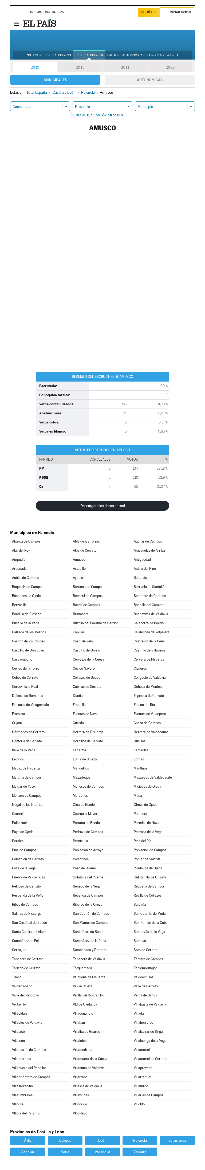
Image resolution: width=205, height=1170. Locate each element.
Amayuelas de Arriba (149, 550)
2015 (80, 67)
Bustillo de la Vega (25, 623)
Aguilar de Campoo (148, 541)
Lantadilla (141, 750)
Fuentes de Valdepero (150, 714)
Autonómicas (150, 80)
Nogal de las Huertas (27, 805)
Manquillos (81, 768)
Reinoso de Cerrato (26, 886)
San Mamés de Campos (90, 923)
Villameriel (142, 1050)
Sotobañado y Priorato (90, 950)
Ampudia (18, 559)
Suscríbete (148, 12)
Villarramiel (142, 1077)
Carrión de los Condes (28, 641)
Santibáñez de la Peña (89, 941)
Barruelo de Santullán (150, 587)
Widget (172, 55)
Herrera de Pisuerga (88, 732)
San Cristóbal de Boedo (29, 923)
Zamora (140, 1152)
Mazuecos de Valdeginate (153, 777)
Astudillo (79, 569)
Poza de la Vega (24, 868)
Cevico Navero (84, 668)
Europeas (155, 55)
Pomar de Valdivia (147, 859)
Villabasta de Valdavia (150, 1004)
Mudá (138, 796)
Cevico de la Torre (25, 668)
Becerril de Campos (87, 596)
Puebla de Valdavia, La (29, 877)
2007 (170, 67)
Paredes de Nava (146, 823)
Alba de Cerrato (84, 550)
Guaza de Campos (147, 723)
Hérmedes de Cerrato (28, 732)
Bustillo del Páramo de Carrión (96, 623)
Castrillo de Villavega (149, 650)
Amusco (79, 559)
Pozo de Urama (84, 868)
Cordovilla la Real (25, 687)
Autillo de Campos (25, 578)
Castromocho (22, 659)
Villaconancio (83, 1013)
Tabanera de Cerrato (27, 959)
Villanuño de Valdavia (89, 1068)
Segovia (27, 1152)
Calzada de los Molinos (29, 632)
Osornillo (18, 814)
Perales (17, 841)
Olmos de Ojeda (145, 805)
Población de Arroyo (88, 850)
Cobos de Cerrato (25, 678)
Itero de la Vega (23, 750)
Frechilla (79, 705)
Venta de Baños (145, 995)
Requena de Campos (149, 886)
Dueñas (78, 696)
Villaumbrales (22, 1095)
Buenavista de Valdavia (151, 614)
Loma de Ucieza (85, 759)
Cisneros (140, 668)
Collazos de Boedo (86, 678)
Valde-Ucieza (83, 986)
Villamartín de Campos (29, 1050)
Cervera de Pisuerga (149, 659)
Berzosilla (19, 605)
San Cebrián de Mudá (150, 914)
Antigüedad (142, 559)
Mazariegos (81, 777)
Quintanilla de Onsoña (150, 877)
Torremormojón (145, 968)
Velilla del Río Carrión (89, 995)
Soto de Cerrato (145, 950)
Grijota (17, 723)
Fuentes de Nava (85, 714)
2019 (35, 67)
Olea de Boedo (84, 805)
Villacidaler (20, 1013)
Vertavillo (19, 1004)
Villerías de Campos (148, 1095)
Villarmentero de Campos (31, 1077)
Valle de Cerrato (146, 986)
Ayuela (78, 578)
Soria (65, 1152)
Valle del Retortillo (25, 995)
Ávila (27, 1140)
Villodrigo (80, 1104)
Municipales (55, 80)
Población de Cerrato (28, 859)
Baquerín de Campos (27, 587)
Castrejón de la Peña (149, 641)
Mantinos (140, 768)
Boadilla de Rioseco (26, 614)
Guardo (78, 723)
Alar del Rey (21, 550)
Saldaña (140, 904)
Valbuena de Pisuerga (89, 977)
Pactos (113, 55)
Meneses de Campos (88, 786)
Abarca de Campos (26, 541)
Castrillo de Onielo (86, 650)
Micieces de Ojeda (147, 786)
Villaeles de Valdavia (27, 1022)
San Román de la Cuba (151, 923)
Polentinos (81, 859)
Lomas (139, 759)
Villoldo (139, 1104)
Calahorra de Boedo (149, 623)
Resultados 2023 (57, 55)
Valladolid (102, 1152)
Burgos (65, 1140)
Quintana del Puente (88, 877)
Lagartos (79, 750)
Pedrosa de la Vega (148, 832)
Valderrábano (22, 986)
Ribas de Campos (25, 904)
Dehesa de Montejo (148, 687)
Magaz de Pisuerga (26, 768)
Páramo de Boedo (86, 823)
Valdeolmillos (143, 977)
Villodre (17, 1104)
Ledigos (18, 759)
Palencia (140, 814)
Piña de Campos (24, 850)
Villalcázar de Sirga (148, 1032)
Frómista (18, 714)
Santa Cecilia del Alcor (29, 932)
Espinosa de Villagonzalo (30, 705)
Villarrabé (80, 1077)
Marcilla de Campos (27, 777)
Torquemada (82, 968)
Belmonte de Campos (150, 596)
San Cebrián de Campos (91, 914)
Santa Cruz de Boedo (88, 932)
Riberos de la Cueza (87, 904)
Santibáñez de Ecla (26, 941)
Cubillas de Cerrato (87, 687)
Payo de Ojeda (23, 832)
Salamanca (177, 1140)
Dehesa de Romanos (27, 696)
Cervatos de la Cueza (88, 659)
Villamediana (82, 1050)
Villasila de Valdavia (87, 1086)
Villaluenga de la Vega (150, 1041)
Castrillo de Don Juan (28, 650)
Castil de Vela (83, 641)
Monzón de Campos (26, 796)
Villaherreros (143, 1022)
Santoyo (140, 941)
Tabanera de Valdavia (89, 959)
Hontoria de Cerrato (27, 741)
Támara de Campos (148, 959)
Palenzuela (20, 823)
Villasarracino (22, 1086)
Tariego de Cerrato (26, 968)
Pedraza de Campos (88, 832)
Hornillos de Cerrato (88, 741)
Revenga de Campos (88, 895)
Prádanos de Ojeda (148, 868)
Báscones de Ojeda (26, 596)
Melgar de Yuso (23, 786)
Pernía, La (80, 841)
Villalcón (18, 1041)
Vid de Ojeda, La (85, 1004)
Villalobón (80, 1041)
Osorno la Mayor (85, 814)
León (102, 1140)
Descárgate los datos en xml (102, 506)
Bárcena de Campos (88, 587)
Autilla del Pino (145, 569)
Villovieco (80, 1113)
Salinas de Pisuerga (27, 914)
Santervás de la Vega (149, 932)
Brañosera (81, 614)
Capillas (79, 632)
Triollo (16, 977)
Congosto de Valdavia (150, 678)
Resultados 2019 (89, 55)
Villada (139, 1013)
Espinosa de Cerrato (149, 696)
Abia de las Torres (86, 541)
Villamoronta (21, 1059)
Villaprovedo (143, 1068)
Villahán (79, 1022)
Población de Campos (150, 850)
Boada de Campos (86, 605)
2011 (125, 67)
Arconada (19, 569)
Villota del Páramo (26, 1113)
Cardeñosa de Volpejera (151, 632)
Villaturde (141, 1086)
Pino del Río (142, 841)
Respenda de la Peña (28, 895)
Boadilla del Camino (148, 605)
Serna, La (19, 950)
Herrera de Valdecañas (151, 732)
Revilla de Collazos (147, 895)
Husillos (139, 741)
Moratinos (80, 796)
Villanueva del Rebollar (29, 1068)
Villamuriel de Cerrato (150, 1059)
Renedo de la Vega (87, 886)
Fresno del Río (144, 705)
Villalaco (18, 1032)
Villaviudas (81, 1095)
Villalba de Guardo (86, 1032)
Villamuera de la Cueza (90, 1059)
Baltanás (140, 578)
